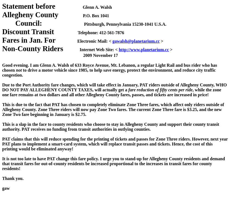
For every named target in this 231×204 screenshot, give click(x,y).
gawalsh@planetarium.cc (136, 41)
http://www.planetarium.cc (144, 49)
